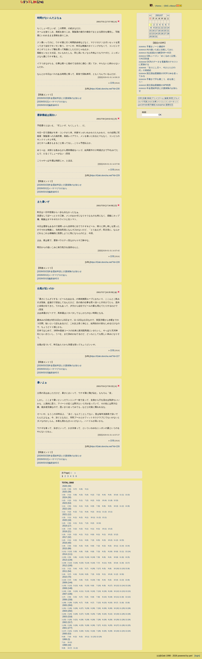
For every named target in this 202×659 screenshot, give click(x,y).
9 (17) (110, 585)
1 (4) (63, 546)
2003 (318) (67, 617)
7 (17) (98, 568)
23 (153, 34)
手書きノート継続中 (152, 46)
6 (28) (93, 620)
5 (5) (86, 597)
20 (165, 31)
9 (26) (110, 620)
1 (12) (64, 580)
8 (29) (104, 620)
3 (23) (75, 631)
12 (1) (110, 512)
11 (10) (122, 568)
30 (153, 36)
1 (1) (63, 506)
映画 (149, 98)
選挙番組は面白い (47, 115)
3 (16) (75, 563)
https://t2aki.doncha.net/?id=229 (105, 175)
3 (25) (75, 603)
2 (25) (70, 620)
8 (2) (92, 500)
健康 (166, 98)
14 (168, 28)
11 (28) (122, 620)
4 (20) (81, 631)
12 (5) (116, 500)
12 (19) (99, 637)
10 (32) (116, 608)
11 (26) (122, 614)
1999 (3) (66, 639)
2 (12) (70, 551)
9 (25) (110, 625)
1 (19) (64, 563)
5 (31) (87, 631)
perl (139, 105)
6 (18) (93, 631)
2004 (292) (67, 611)
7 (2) (98, 495)
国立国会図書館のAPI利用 (155, 85)
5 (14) (87, 563)
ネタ (150, 102)
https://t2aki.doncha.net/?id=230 (105, 89)
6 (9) (92, 506)
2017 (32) (66, 537)
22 (150, 34)
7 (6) (98, 580)
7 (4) (69, 637)
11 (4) (122, 546)
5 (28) (87, 614)
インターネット (171, 102)
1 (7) (63, 597)
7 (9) (98, 506)
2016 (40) (66, 543)
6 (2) (92, 495)
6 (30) (93, 608)
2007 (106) (67, 594)
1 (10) (64, 489)
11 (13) (122, 591)
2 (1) (69, 495)
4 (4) (75, 574)
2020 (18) (66, 520)
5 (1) (86, 489)
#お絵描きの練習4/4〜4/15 (155, 53)
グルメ (176, 98)
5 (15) (87, 585)
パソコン (161, 102)
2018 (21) (66, 531)
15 (150, 31)
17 (156, 31)
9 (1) (86, 517)
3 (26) (75, 608)
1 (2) (63, 500)
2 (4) (69, 529)
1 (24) (64, 614)
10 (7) (116, 603)
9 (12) (110, 614)
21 (168, 31)
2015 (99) (66, 548)
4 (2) (80, 529)
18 (159, 31)
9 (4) (109, 495)
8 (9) (104, 585)
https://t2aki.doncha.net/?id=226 (105, 446)
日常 (115, 83)
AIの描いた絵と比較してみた (156, 50)
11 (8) (110, 500)
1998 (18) (66, 645)
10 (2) (110, 534)
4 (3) (80, 495)
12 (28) (128, 608)
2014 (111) (67, 554)
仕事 (154, 102)
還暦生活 (169, 105)
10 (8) (116, 557)
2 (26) (70, 608)
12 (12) (128, 597)
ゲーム (161, 98)
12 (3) (127, 495)
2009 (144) (67, 582)
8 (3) (98, 574)
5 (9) (86, 603)
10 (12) (116, 585)
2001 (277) (67, 628)
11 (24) (122, 631)
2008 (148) (67, 588)
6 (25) (93, 614)
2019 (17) (66, 526)
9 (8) (109, 568)
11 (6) (122, 557)
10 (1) (98, 512)
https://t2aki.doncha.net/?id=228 (105, 262)
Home (158, 6)
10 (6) (116, 551)
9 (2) (92, 512)
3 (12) (75, 585)
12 (162, 28)
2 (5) (69, 506)
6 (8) (92, 551)
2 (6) (69, 489)
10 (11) (116, 597)
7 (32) (98, 608)
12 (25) (128, 625)
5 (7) (86, 568)
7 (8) (98, 597)
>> (168, 15)
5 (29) (87, 608)
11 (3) (122, 580)
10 (156, 28)
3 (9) (75, 551)
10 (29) (116, 620)
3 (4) (75, 568)
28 (168, 34)
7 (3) (92, 540)
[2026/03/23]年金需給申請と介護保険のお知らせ (59, 98)
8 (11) (104, 563)
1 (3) (63, 517)
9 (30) (110, 608)
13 (165, 28)
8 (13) (104, 597)
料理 (171, 98)
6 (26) (93, 568)
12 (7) (127, 563)
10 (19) (116, 614)
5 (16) (87, 557)
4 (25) (81, 625)
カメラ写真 (142, 102)
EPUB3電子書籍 (148, 105)
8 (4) (104, 495)
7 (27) (98, 625)
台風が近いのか (45, 288)
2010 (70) (66, 577)
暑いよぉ (42, 382)
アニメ (154, 98)
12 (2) (110, 529)
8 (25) (104, 631)
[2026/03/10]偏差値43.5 (48, 105)
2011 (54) (66, 571)
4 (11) (81, 591)
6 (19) (93, 557)
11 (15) (93, 637)
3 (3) (75, 597)
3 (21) (75, 620)
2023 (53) (66, 503)
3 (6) (75, 495)
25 (159, 34)
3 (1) (75, 500)
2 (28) (70, 603)
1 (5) (63, 495)
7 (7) (98, 563)
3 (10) (75, 591)
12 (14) (128, 551)
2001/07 (159, 15)
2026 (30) (66, 486)
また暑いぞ (43, 201)
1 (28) (64, 603)
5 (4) (86, 495)
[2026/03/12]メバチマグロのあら (52, 102)
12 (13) (128, 591)
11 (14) (122, 585)
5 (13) (87, 591)
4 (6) (80, 489)
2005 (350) (67, 605)
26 (162, 34)
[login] (197, 656)
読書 (144, 98)
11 (159, 28)
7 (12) (98, 603)
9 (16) (110, 551)
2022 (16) (66, 509)
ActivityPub (160, 105)
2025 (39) (66, 492)
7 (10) (98, 585)
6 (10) (93, 563)
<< (150, 15)
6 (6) (92, 534)
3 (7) (75, 489)
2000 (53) (66, 634)
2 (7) (69, 580)
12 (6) (122, 574)
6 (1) (75, 517)
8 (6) (104, 506)
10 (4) (116, 495)
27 (165, 34)
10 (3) (116, 506)
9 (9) (63, 648)
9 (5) (109, 506)
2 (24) (70, 614)
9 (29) (110, 631)
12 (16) (128, 585)
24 (156, 34)
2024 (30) (66, 497)
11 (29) (122, 608)
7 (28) (98, 620)
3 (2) (69, 512)
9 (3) (98, 500)
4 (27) (81, 608)
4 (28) (81, 620)
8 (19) (104, 591)
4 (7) (80, 597)
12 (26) (128, 620)
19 (162, 31)
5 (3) (86, 506)
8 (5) (98, 540)
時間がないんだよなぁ (49, 18)
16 (153, 31)
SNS (166, 6)
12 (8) (127, 506)
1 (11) (64, 551)
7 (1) (80, 512)
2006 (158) (67, 599)
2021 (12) (66, 514)
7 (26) (98, 614)
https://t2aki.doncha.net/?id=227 (105, 356)
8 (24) (104, 614)
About (173, 6)
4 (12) (81, 557)
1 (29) (64, 625)
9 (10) (110, 603)
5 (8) (86, 551)
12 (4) (98, 523)
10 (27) (116, 625)
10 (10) (116, 568)
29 (150, 36)
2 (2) (69, 500)
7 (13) (98, 591)
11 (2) (122, 506)
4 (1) (80, 506)
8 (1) (98, 529)
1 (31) (64, 608)
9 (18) (110, 591)
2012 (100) (67, 565)
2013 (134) (67, 560)
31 (156, 36)
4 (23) (81, 563)
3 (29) (75, 614)
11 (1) (122, 495)
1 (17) (64, 631)
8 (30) (104, 608)
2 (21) (70, 631)
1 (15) (64, 557)
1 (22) (64, 620)
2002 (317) (67, 622)
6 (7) (92, 603)
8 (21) (104, 625)
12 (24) (128, 631)
